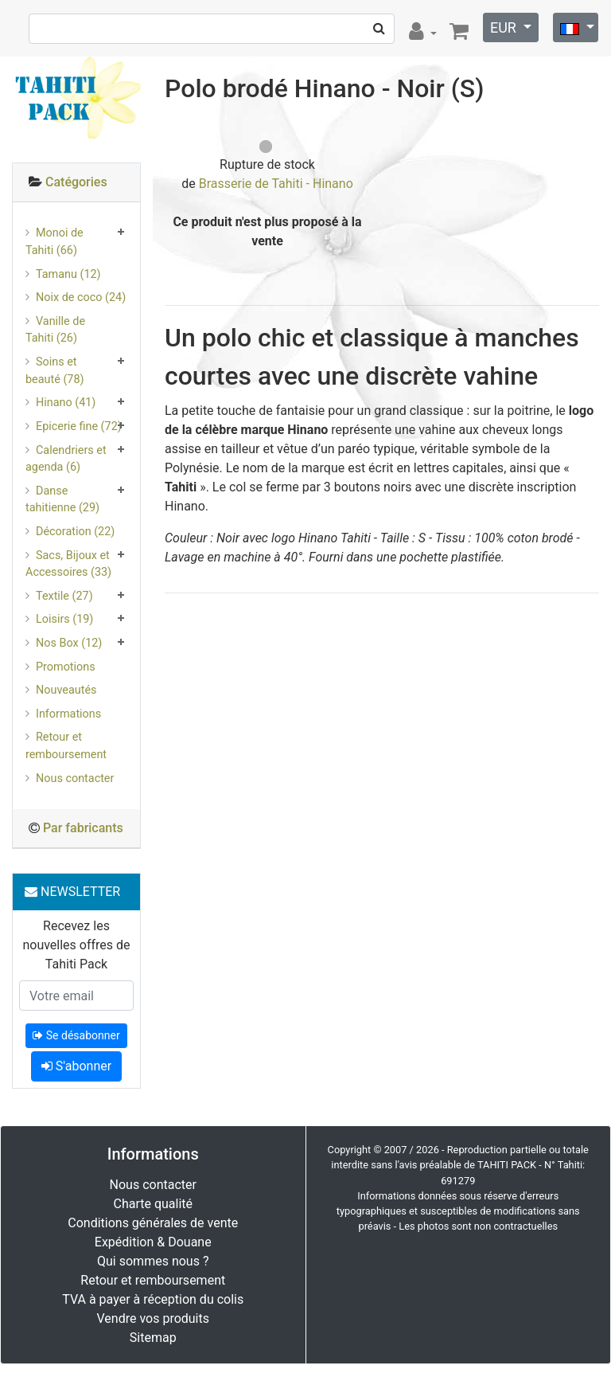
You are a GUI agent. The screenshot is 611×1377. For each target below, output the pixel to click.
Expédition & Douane (153, 1242)
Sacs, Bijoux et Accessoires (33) (68, 564)
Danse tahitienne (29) (62, 499)
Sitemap (153, 1337)
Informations (68, 714)
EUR (505, 27)
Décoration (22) (75, 531)
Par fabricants (83, 827)
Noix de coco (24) (81, 297)
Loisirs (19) (64, 619)
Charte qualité (153, 1203)
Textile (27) (64, 596)
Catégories (76, 182)
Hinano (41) (65, 402)
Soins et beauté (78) (54, 370)
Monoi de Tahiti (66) (54, 241)
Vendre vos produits (153, 1318)
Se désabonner (76, 1035)
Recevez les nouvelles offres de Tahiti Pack (76, 945)
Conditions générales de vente (153, 1222)
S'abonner (76, 1066)
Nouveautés (66, 690)
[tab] (76, 182)
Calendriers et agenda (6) (66, 459)
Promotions (65, 667)
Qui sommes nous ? (152, 1261)
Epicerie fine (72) (79, 426)
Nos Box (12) (69, 643)
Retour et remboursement (66, 745)
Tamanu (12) (68, 274)
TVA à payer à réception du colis (152, 1299)
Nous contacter (75, 778)
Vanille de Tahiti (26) (55, 330)
